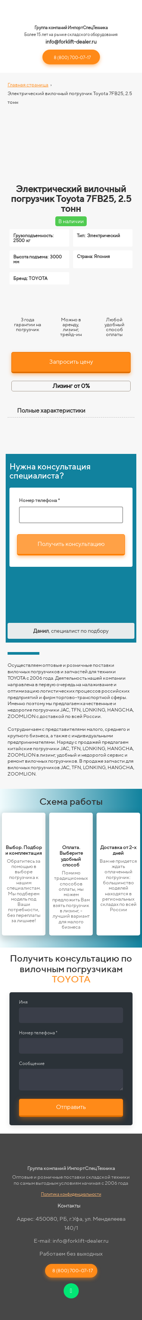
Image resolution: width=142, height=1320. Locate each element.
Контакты (69, 1206)
